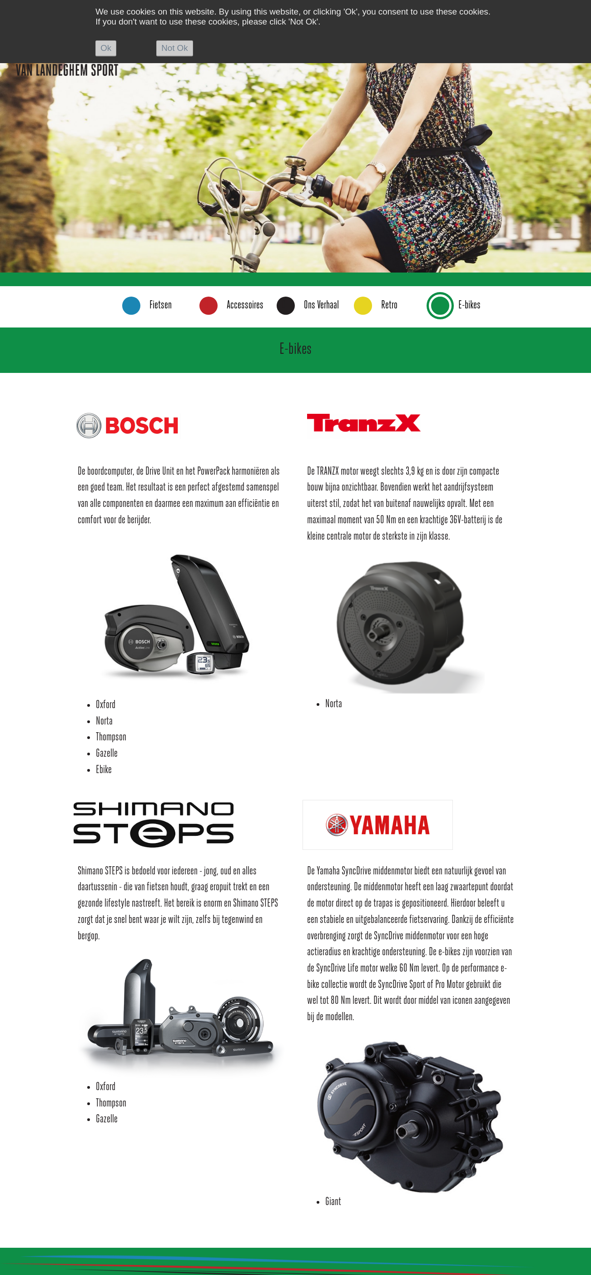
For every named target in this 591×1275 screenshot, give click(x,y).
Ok (105, 48)
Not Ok (174, 48)
